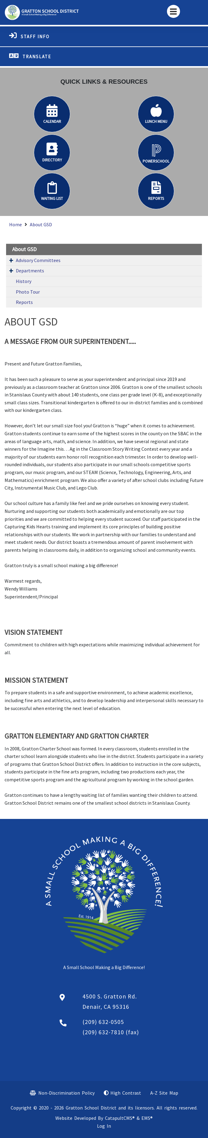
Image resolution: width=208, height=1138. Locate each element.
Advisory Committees (38, 260)
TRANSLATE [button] (37, 56)
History (23, 281)
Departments (30, 271)
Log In (104, 1126)
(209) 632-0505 (103, 1021)
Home (15, 224)
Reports (24, 302)
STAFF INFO (35, 36)
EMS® (147, 1118)
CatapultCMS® (120, 1118)
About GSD (41, 224)
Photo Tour (28, 292)
